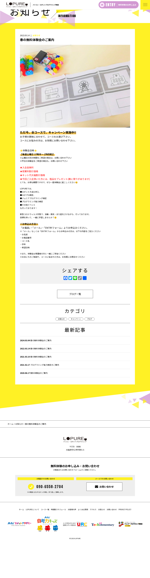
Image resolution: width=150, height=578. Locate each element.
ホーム (11, 459)
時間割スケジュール (58, 544)
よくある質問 (83, 544)
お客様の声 (72, 544)
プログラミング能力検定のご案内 (39, 400)
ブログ (89, 354)
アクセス (93, 544)
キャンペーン (76, 354)
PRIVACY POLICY (125, 544)
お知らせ (36, 70)
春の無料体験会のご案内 (35, 375)
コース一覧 (45, 544)
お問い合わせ (112, 544)
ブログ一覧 (75, 329)
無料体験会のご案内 (34, 408)
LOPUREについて (32, 544)
